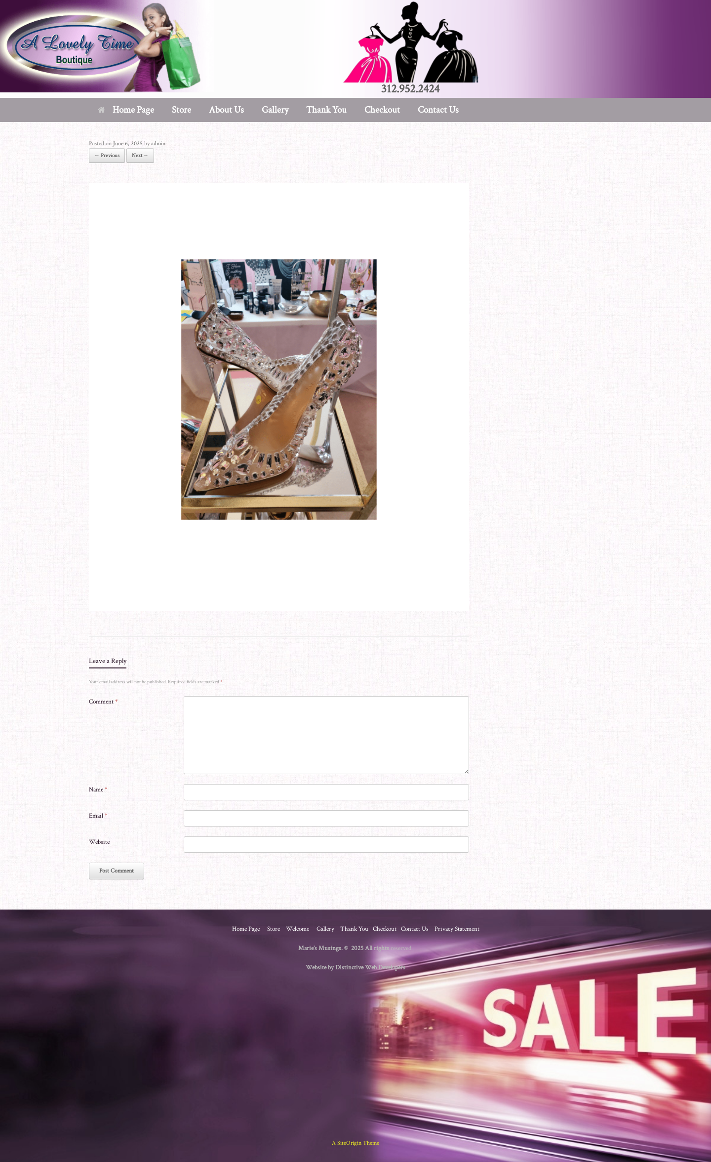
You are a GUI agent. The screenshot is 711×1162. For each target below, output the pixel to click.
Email (98, 816)
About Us (226, 110)
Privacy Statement (456, 929)
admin (158, 143)
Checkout (382, 110)
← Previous (106, 155)
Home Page (126, 110)
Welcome (297, 929)
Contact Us (438, 110)
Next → (140, 155)
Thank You (326, 110)
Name (98, 790)
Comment (103, 702)
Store (181, 110)
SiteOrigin (349, 1143)
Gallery (275, 110)
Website (99, 842)
